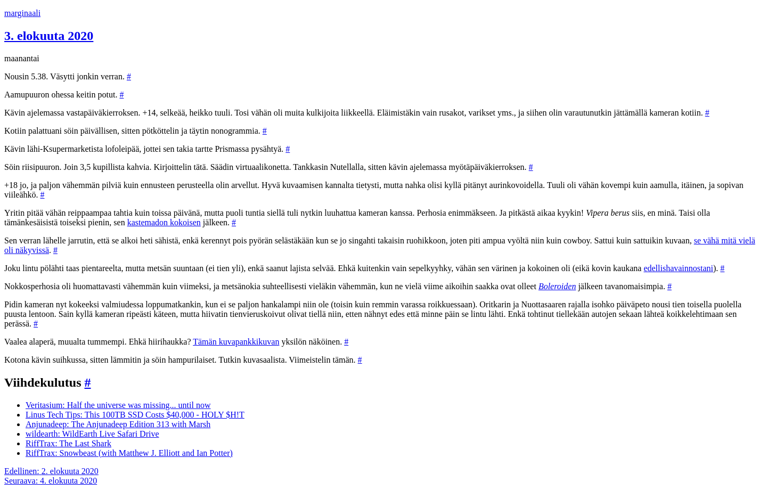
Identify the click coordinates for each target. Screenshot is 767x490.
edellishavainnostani (678, 268)
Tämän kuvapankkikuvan (236, 341)
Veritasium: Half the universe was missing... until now (118, 405)
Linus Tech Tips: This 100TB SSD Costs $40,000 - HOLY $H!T (135, 414)
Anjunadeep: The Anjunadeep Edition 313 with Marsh (118, 424)
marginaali (22, 13)
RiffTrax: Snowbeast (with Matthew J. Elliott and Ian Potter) (129, 453)
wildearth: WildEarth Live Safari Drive (92, 433)
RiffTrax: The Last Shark (68, 443)
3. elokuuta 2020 (48, 36)
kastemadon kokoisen (164, 222)
